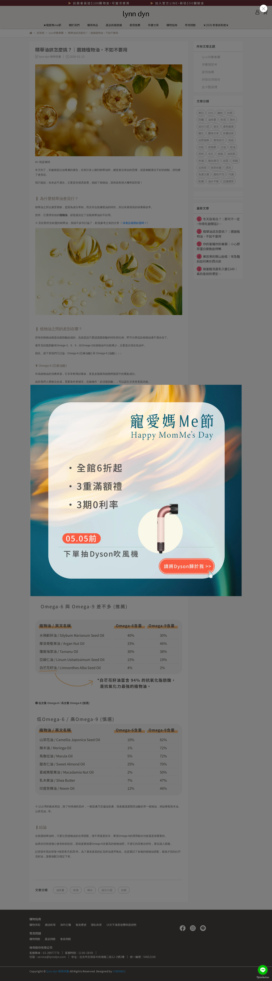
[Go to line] (263, 970)
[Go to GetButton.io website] (263, 977)
